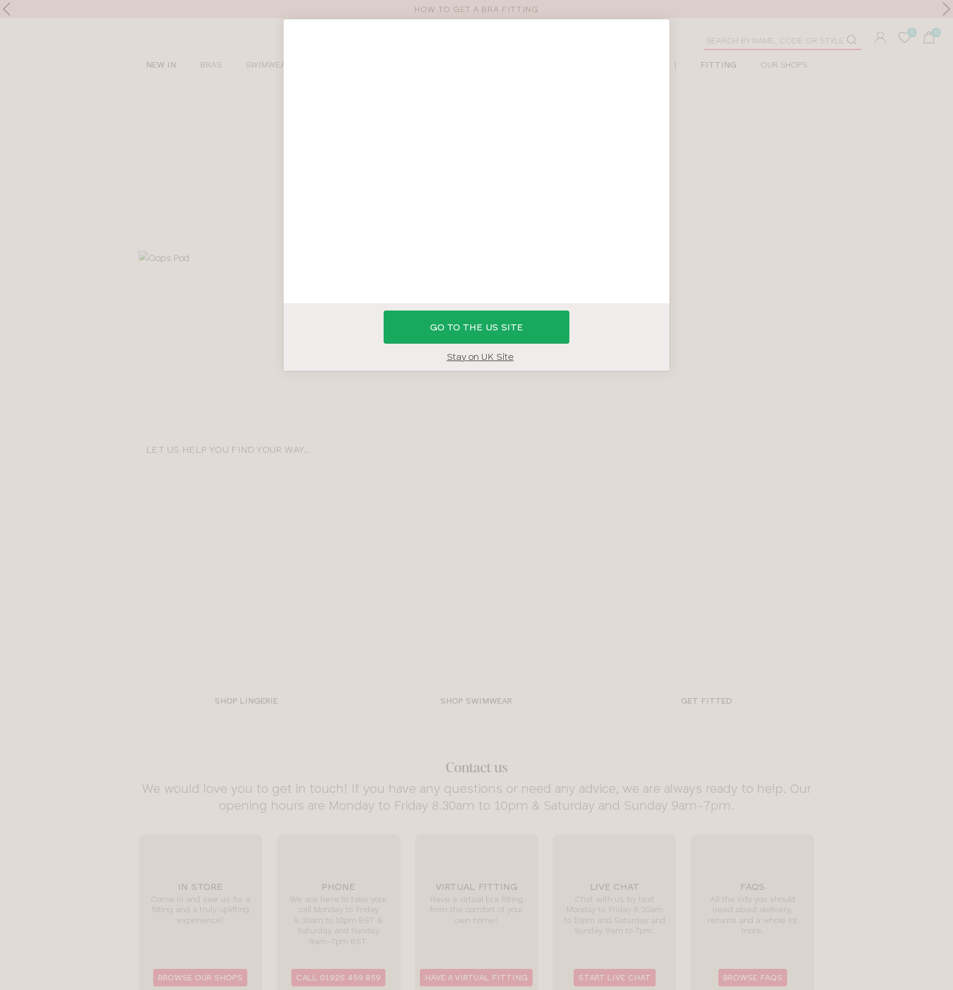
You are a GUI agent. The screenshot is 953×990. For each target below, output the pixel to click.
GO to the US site (476, 327)
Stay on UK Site (480, 356)
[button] (476, 495)
